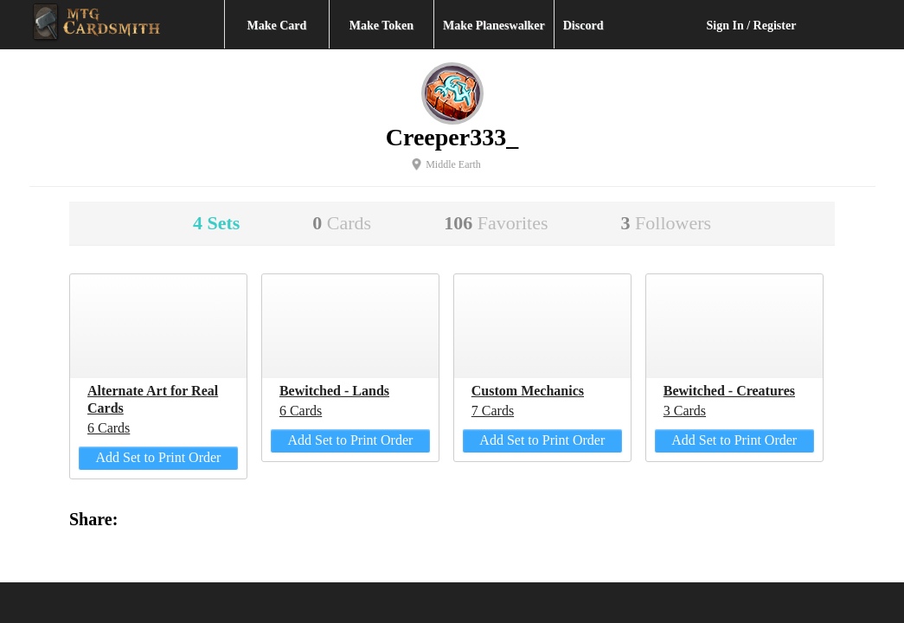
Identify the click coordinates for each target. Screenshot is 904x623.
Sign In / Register (752, 25)
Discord (583, 25)
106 (496, 223)
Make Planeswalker (494, 25)
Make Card (277, 25)
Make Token (381, 25)
